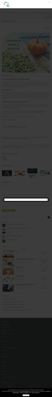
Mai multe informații (36, 392)
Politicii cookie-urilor (25, 391)
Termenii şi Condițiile (24, 392)
